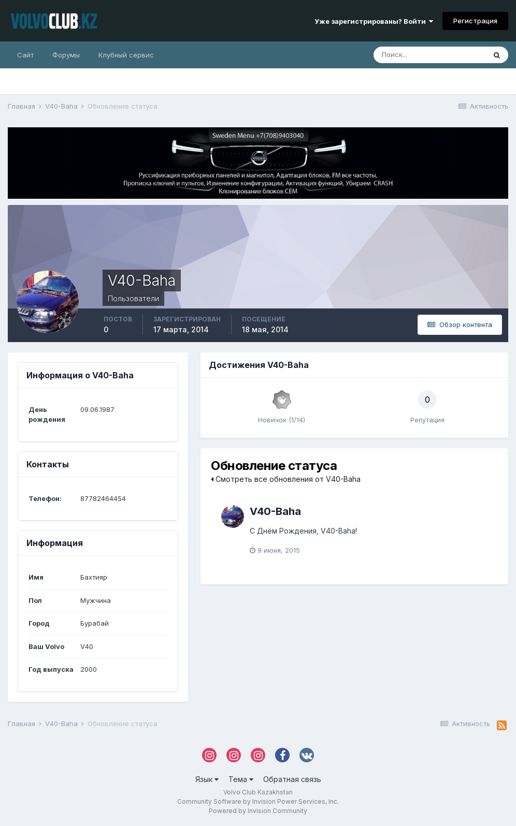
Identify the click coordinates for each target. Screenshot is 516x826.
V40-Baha (275, 511)
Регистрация (475, 21)
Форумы (66, 55)
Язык (207, 779)
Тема (240, 779)
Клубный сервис (126, 55)
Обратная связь (292, 779)
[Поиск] (429, 55)
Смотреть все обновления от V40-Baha (286, 479)
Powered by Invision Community (258, 811)
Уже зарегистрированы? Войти (373, 21)
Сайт (25, 55)
